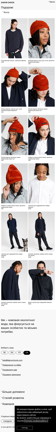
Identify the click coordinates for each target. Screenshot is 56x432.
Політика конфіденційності (36, 421)
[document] (28, 216)
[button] (25, 428)
